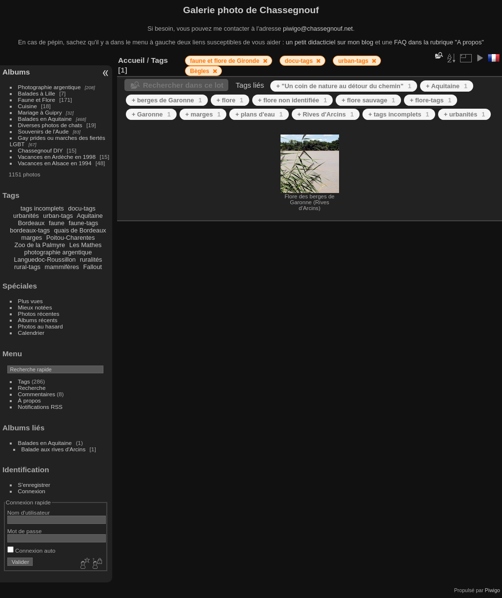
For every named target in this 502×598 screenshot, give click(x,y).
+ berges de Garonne (167, 100)
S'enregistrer (34, 485)
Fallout (92, 266)
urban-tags (58, 215)
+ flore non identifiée (292, 100)
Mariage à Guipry (40, 112)
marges (31, 237)
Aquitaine (89, 215)
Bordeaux (31, 223)
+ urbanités (464, 114)
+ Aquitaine (446, 86)
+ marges (203, 114)
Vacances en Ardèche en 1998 (57, 157)
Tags (24, 381)
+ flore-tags (430, 100)
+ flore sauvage (368, 100)
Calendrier (31, 332)
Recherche (32, 388)
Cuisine (27, 106)
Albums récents (38, 320)
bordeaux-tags (30, 230)
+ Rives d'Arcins (326, 114)
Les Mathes (85, 245)
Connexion (31, 491)
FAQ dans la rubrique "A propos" (439, 42)
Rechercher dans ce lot (183, 85)
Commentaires (37, 394)
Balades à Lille (37, 93)
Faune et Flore (37, 99)
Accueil (131, 60)
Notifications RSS (40, 407)
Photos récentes (39, 313)
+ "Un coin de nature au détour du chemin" (343, 86)
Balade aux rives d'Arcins (53, 449)
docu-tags (82, 208)
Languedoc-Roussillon (45, 259)
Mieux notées (35, 307)
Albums (16, 72)
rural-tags (27, 266)
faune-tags (83, 223)
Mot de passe (24, 531)
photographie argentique (58, 252)
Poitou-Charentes (70, 237)
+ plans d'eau (258, 114)
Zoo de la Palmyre (40, 245)
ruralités (91, 259)
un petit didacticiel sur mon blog (329, 42)
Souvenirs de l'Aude (43, 131)
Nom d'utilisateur (28, 512)
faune (56, 223)
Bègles (200, 71)
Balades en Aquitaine (45, 119)
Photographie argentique (49, 87)
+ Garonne (151, 114)
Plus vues (30, 301)
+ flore (230, 100)
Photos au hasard (40, 326)
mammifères (62, 266)
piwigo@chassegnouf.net (318, 28)
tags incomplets (42, 208)
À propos (29, 400)
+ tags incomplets (398, 114)
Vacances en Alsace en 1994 (55, 163)
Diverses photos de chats (50, 125)
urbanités (26, 215)
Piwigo (492, 590)
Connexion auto (31, 550)
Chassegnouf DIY (40, 150)
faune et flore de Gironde (225, 61)
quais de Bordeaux (80, 230)
